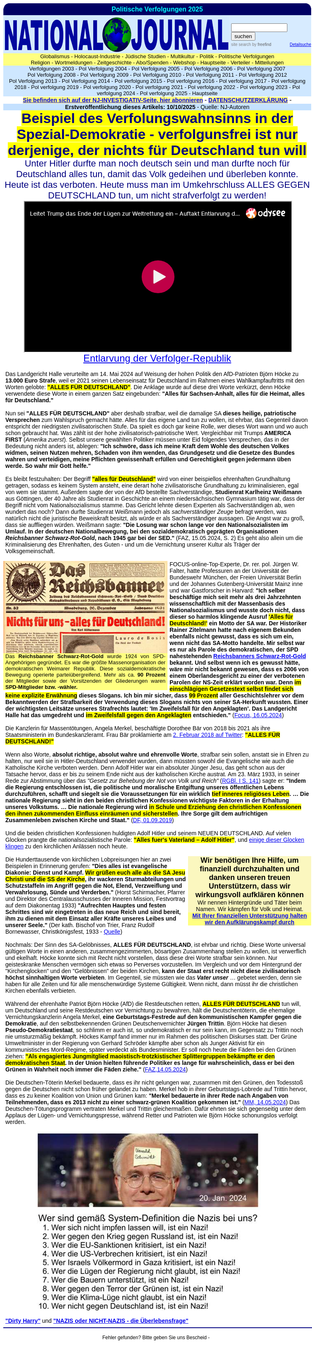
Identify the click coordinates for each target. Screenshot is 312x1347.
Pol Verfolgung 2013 (33, 81)
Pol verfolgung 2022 (211, 87)
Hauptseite (213, 62)
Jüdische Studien (145, 56)
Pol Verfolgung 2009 (104, 75)
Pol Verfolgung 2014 (86, 81)
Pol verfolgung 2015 (138, 81)
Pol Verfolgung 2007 (261, 69)
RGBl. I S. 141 (240, 780)
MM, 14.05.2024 (265, 1102)
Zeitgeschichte (114, 62)
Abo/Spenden (152, 62)
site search (241, 44)
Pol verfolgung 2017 (243, 81)
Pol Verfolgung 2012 (263, 75)
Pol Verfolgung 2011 (210, 75)
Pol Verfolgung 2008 (52, 75)
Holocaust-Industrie (97, 56)
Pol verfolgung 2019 (55, 87)
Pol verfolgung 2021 (159, 87)
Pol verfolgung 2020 (107, 87)
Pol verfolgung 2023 (264, 87)
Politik (207, 56)
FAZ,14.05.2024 (165, 1069)
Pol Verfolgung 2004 (103, 69)
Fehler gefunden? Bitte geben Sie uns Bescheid (154, 1337)
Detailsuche (300, 44)
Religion (40, 62)
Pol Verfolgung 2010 (157, 75)
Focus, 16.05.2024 (258, 715)
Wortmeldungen (74, 62)
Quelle (112, 931)
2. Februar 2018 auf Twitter (207, 735)
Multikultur (182, 56)
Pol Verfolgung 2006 (208, 69)
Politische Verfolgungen (246, 56)
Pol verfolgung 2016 (191, 81)
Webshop (184, 62)
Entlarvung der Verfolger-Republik (157, 358)
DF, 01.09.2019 (152, 820)
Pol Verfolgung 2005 (155, 69)
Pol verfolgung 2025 (164, 93)
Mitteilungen (269, 62)
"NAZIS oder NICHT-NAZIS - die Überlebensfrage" (120, 1320)
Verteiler (240, 62)
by (261, 44)
